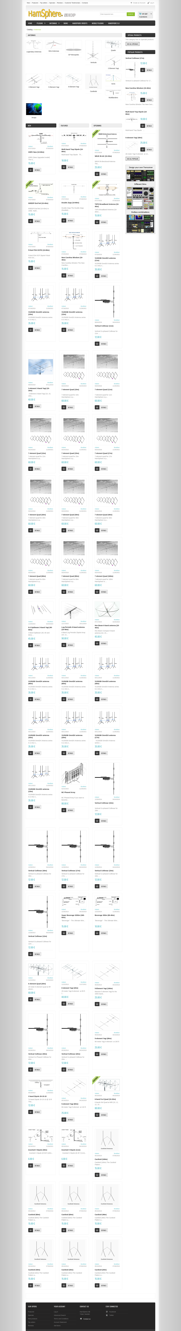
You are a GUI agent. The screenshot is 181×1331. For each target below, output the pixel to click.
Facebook (112, 1302)
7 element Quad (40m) (103, 509)
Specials (52, 3)
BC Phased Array (68, 787)
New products (32, 1309)
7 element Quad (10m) (70, 385)
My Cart (145, 14)
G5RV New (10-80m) (36, 152)
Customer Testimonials (72, 3)
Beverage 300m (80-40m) (105, 907)
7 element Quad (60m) (37, 571)
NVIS (113, 84)
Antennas (53, 23)
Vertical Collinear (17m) (71, 863)
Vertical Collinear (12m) (37, 928)
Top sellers (43, 3)
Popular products (135, 52)
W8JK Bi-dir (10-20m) (103, 156)
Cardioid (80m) (34, 1204)
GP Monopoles (73, 55)
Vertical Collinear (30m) (37, 863)
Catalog (29, 29)
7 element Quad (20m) (37, 509)
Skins (65, 23)
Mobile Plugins (98, 23)
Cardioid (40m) (34, 1260)
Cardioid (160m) (101, 1149)
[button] (131, 14)
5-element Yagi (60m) (70, 1094)
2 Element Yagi (113, 68)
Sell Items (57, 1315)
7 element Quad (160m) (104, 571)
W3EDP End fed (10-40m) (38, 201)
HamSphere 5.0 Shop (35, 1323)
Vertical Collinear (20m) (71, 1044)
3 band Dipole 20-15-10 (37, 1086)
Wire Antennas (54, 51)
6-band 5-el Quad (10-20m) (105, 1089)
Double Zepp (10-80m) (70, 200)
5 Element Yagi (53, 87)
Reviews (60, 3)
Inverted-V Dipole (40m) (37, 1140)
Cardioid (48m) (101, 1204)
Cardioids (93, 91)
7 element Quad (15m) (70, 448)
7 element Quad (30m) (70, 509)
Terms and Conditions (61, 1309)
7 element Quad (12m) (37, 448)
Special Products (134, 35)
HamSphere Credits (79, 23)
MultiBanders (113, 98)
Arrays (34, 117)
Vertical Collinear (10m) (104, 797)
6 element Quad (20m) (37, 974)
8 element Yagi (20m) (70, 978)
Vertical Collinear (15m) (104, 863)
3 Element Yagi (34, 87)
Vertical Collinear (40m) (37, 1044)
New (28, 3)
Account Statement (60, 1312)
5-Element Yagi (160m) (104, 978)
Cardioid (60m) (67, 1204)
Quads (113, 50)
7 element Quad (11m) (103, 385)
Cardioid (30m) (67, 1260)
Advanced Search (60, 1305)
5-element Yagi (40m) (133, 138)
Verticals (93, 62)
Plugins (40, 23)
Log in (56, 1302)
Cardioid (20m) (101, 1260)
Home (30, 23)
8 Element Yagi (73, 87)
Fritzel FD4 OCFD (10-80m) (39, 248)
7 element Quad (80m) (70, 571)
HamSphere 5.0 (113, 23)
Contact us (86, 1309)
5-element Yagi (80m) (103, 1028)
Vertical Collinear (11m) (104, 324)
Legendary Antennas (34, 52)
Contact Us (84, 1296)
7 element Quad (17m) (103, 448)
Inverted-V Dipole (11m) (71, 1140)
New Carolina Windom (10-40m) (138, 88)
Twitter (111, 1305)
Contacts (85, 3)
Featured (35, 3)
